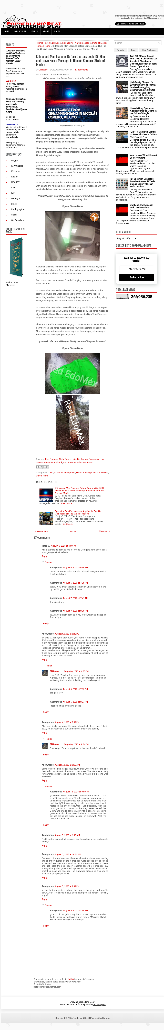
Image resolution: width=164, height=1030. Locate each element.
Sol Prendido (17, 220)
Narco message (83, 43)
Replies (48, 562)
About (46, 31)
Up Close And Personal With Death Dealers (141, 206)
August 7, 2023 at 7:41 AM (75, 598)
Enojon (14, 176)
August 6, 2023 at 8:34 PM (76, 744)
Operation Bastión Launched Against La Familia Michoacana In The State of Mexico (78, 512)
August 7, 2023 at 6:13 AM (67, 835)
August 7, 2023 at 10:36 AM (68, 854)
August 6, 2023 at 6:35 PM (76, 671)
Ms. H (14, 204)
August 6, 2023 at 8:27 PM (75, 702)
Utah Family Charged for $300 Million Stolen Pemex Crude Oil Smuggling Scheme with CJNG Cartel (142, 86)
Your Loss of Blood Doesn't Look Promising (143, 156)
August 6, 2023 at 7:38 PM (75, 583)
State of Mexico (100, 43)
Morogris (15, 198)
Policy (57, 31)
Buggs (14, 160)
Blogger (106, 1018)
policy (14, 142)
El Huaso (15, 171)
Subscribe (136, 277)
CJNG (48, 43)
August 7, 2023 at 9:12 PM (67, 886)
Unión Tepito (44, 46)
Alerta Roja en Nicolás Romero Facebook (79, 459)
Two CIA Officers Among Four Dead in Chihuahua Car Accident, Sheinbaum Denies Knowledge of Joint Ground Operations (143, 61)
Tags (133, 50)
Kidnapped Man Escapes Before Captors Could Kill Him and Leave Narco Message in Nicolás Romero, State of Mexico (70, 60)
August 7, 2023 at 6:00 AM (67, 765)
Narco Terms (20, 31)
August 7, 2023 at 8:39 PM (75, 611)
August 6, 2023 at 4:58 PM (63, 546)
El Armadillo (17, 166)
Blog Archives (149, 50)
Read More (66, 503)
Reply (44, 556)
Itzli (13, 187)
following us (99, 1004)
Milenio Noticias (85, 462)
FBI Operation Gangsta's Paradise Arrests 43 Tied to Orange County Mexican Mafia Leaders (143, 183)
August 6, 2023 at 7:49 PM (67, 722)
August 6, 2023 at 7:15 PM (75, 689)
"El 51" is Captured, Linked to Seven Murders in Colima (143, 133)
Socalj (14, 214)
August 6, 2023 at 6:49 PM (75, 567)
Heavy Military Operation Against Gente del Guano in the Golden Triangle (143, 111)
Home (6, 31)
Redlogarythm (18, 209)
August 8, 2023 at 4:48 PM (75, 910)
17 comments (81, 69)
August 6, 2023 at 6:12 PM (67, 634)
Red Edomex (51, 459)
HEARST (15, 182)
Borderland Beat (81, 1018)
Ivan (13, 193)
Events (35, 31)
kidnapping (68, 43)
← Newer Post (41, 531)
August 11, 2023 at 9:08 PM (76, 791)
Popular (121, 50)
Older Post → (104, 531)
